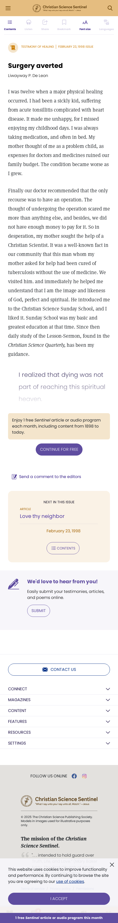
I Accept (59, 899)
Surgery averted (35, 65)
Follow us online (48, 776)
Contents (63, 548)
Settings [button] (17, 743)
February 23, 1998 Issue (75, 46)
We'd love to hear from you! (62, 581)
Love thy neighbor (42, 516)
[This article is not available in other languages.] (106, 25)
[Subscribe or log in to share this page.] (45, 25)
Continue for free (59, 449)
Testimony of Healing (37, 46)
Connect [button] (17, 689)
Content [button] (17, 711)
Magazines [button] (19, 700)
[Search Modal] (110, 8)
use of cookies (70, 881)
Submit (38, 611)
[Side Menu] (8, 8)
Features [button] (17, 721)
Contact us (59, 670)
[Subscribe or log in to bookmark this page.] (64, 25)
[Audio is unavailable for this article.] (28, 25)
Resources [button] (19, 732)
